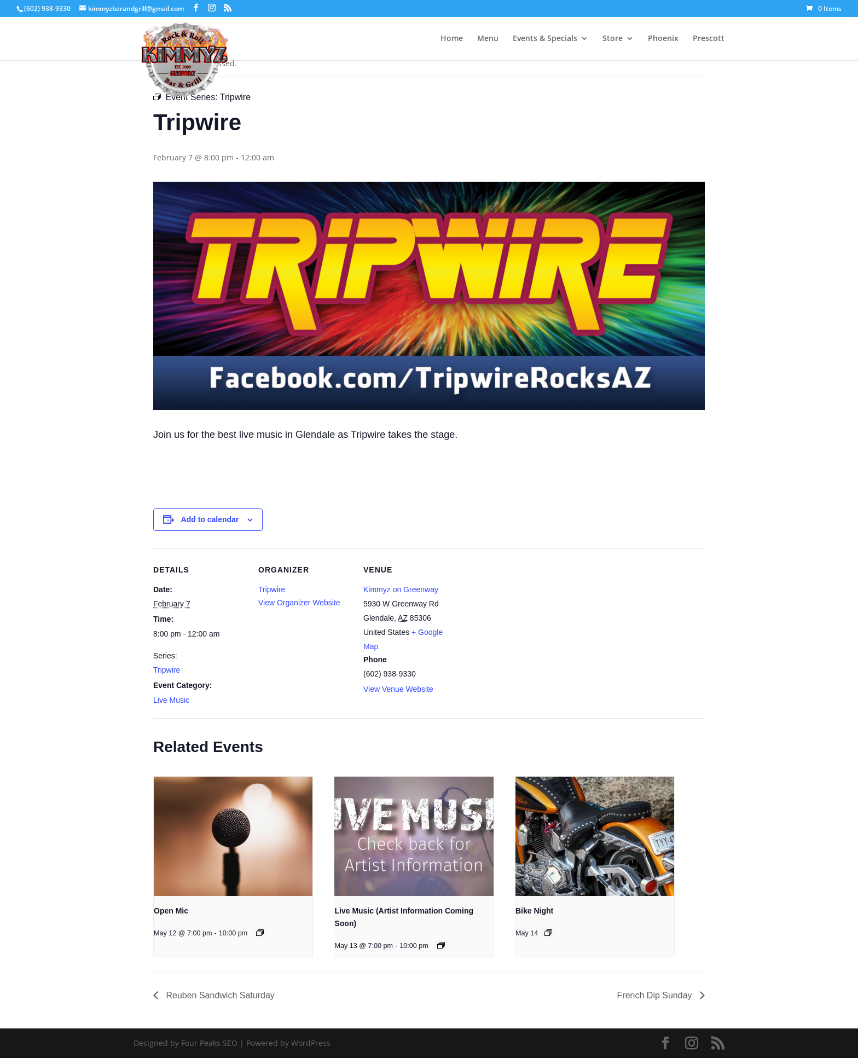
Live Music (171, 700)
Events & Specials (545, 38)
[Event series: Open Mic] (260, 932)
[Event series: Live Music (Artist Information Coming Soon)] (441, 945)
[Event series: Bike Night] (548, 932)
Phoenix (663, 38)
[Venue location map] (526, 623)
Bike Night (534, 910)
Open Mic (171, 910)
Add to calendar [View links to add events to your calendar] (210, 519)
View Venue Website (398, 689)
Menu (487, 38)
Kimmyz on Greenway (400, 589)
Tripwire (166, 670)
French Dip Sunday (655, 995)
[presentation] (233, 836)
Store (612, 38)
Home (451, 38)
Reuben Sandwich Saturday (219, 995)
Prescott (708, 38)
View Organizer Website (299, 602)
